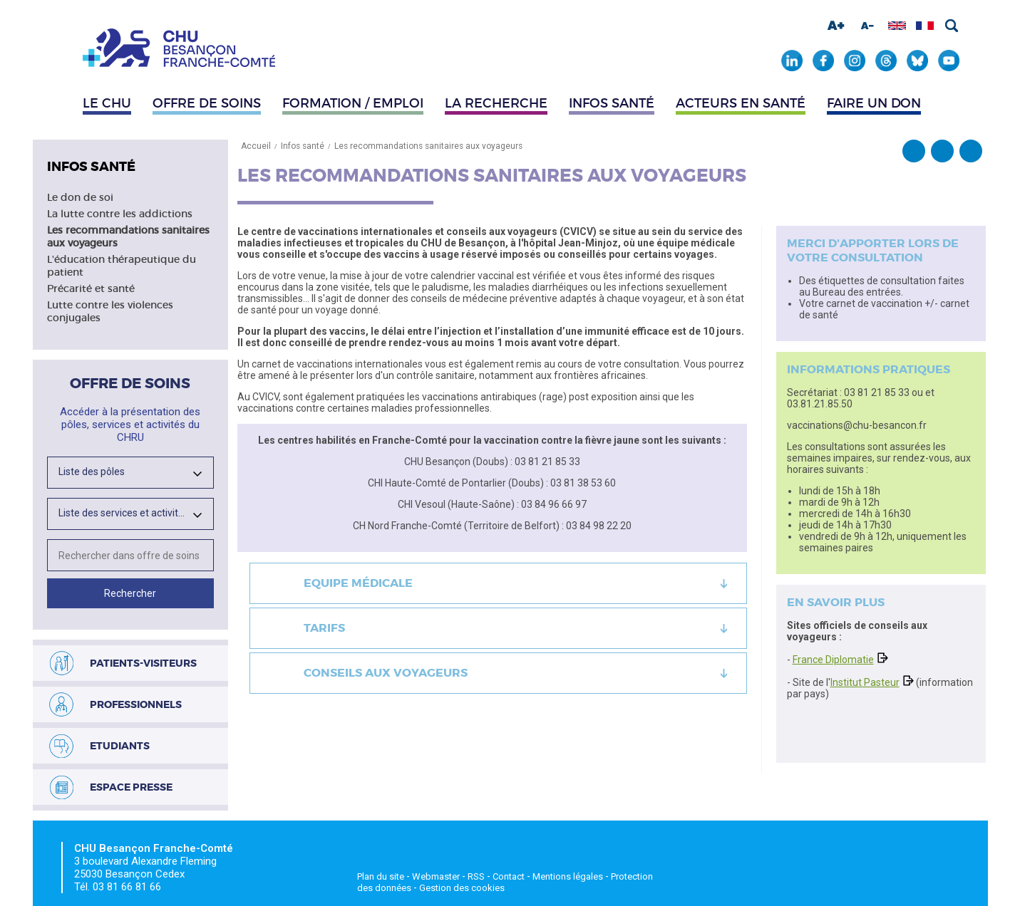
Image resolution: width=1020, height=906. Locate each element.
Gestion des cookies (462, 887)
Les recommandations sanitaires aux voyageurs (428, 146)
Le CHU (107, 103)
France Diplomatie (833, 659)
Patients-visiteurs (143, 663)
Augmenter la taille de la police (836, 26)
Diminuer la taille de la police (867, 26)
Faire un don (874, 103)
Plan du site (380, 876)
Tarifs (324, 627)
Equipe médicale (358, 583)
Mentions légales (567, 876)
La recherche (496, 103)
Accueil (256, 146)
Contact (509, 876)
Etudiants (120, 745)
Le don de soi (80, 197)
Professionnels (136, 704)
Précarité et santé (91, 288)
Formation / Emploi (352, 103)
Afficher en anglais (897, 25)
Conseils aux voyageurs (386, 672)
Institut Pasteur (865, 682)
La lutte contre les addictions (119, 213)
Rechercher (951, 25)
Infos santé (611, 103)
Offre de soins (207, 103)
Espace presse (131, 787)
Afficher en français (925, 25)
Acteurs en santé (740, 103)
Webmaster (436, 876)
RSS (476, 876)
